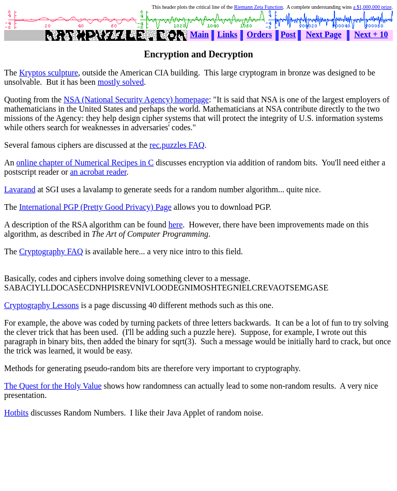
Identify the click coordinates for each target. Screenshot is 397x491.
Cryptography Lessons (41, 305)
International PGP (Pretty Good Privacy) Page (95, 207)
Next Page (324, 34)
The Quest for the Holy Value (53, 385)
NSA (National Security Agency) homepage (136, 99)
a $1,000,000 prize (372, 7)
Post (288, 34)
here (176, 224)
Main (199, 34)
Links (227, 34)
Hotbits (16, 412)
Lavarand (19, 189)
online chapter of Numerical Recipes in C (85, 162)
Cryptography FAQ (51, 251)
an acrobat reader (98, 171)
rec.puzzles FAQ (176, 145)
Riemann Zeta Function (258, 7)
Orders (259, 34)
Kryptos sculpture (48, 72)
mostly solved (121, 82)
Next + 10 (371, 34)
